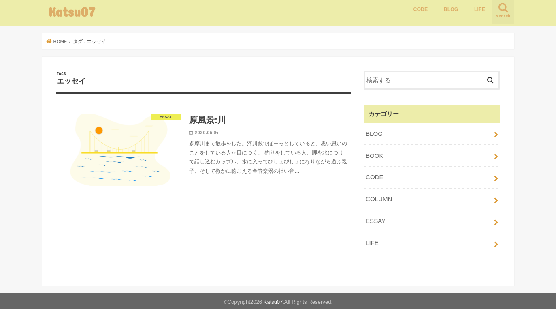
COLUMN (379, 198)
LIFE (479, 9)
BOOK (374, 155)
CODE (420, 9)
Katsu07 (72, 11)
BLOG (451, 9)
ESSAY (375, 219)
